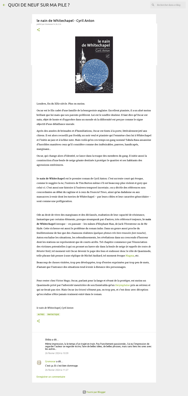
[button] (38, 30)
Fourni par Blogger (94, 392)
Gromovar (50, 361)
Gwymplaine (122, 285)
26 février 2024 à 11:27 (56, 370)
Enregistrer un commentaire (51, 376)
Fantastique (53, 314)
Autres (41, 314)
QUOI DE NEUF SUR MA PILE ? (39, 4)
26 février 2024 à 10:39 (56, 353)
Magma (130, 255)
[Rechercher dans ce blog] (171, 5)
